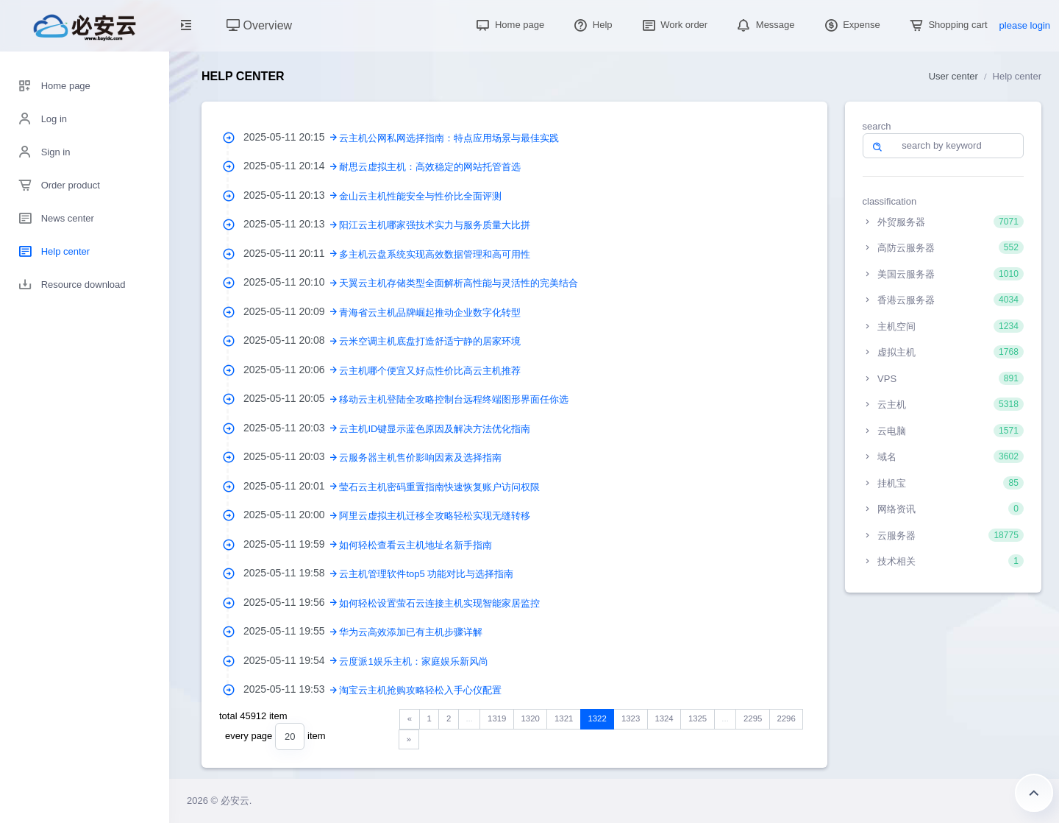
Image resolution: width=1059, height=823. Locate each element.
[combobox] (289, 736)
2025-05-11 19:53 (291, 689)
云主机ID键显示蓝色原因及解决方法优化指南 (434, 428)
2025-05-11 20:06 (291, 369)
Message (764, 24)
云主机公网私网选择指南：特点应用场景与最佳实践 (449, 138)
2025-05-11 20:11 (291, 253)
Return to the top (1034, 793)
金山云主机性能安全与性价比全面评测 (420, 196)
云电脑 (943, 430)
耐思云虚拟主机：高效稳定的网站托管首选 (430, 166)
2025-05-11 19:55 (291, 631)
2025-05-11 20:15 (291, 137)
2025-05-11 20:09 (291, 311)
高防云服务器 (943, 247)
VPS (943, 378)
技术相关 (943, 561)
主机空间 (943, 326)
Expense (850, 24)
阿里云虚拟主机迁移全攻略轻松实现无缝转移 (434, 515)
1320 (530, 718)
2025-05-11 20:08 (291, 340)
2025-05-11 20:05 (291, 398)
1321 (564, 718)
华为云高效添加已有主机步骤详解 (410, 631)
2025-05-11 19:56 (291, 602)
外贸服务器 (943, 221)
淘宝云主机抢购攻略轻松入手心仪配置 (420, 690)
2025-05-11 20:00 (291, 514)
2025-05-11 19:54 (291, 660)
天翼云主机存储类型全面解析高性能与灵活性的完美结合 (458, 283)
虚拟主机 (943, 351)
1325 (697, 718)
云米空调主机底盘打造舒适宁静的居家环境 (430, 341)
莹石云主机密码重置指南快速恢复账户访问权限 (439, 486)
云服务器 (943, 535)
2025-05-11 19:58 (291, 573)
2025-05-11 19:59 (291, 544)
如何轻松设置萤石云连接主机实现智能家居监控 (439, 603)
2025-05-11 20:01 (291, 486)
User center (953, 76)
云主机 (943, 404)
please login (1024, 25)
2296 (786, 718)
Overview (259, 25)
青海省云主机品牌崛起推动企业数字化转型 (430, 312)
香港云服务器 (943, 299)
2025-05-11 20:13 (291, 195)
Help (591, 24)
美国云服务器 (943, 273)
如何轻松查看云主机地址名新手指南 (415, 545)
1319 (497, 718)
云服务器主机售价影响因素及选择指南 (420, 457)
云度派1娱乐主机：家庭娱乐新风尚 (413, 661)
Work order (673, 24)
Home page (508, 24)
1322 (597, 718)
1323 (630, 718)
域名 (943, 456)
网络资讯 (943, 508)
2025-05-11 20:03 (291, 428)
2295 (753, 718)
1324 (664, 718)
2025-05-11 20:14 (291, 166)
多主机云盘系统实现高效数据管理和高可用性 (434, 254)
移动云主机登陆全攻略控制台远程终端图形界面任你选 (453, 399)
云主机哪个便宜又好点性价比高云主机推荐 (430, 370)
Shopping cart (947, 24)
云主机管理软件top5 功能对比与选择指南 (426, 573)
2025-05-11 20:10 (291, 282)
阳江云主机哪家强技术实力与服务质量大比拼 (434, 224)
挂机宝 (943, 483)
